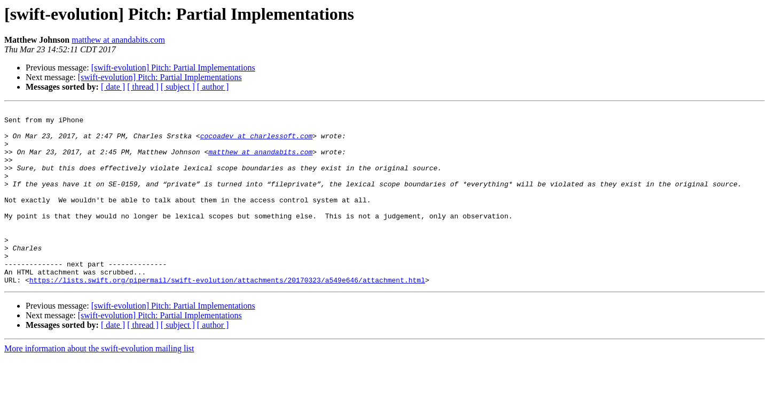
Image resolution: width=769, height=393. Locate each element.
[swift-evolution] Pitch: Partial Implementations (173, 67)
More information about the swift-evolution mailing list (99, 383)
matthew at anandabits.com (118, 39)
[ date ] (113, 86)
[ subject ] (178, 86)
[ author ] (213, 86)
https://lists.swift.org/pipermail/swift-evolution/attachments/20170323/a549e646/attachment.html (227, 315)
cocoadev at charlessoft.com (256, 142)
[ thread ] (143, 86)
